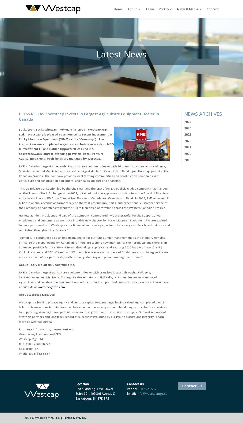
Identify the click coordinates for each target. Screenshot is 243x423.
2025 (187, 122)
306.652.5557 (147, 389)
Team (150, 9)
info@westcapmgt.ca (152, 393)
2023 (187, 134)
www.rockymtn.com (51, 287)
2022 (187, 141)
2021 (187, 147)
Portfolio (165, 9)
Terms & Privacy (74, 418)
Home (118, 9)
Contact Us (192, 385)
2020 (187, 154)
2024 (187, 128)
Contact (213, 9)
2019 (187, 160)
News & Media (187, 9)
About (132, 9)
